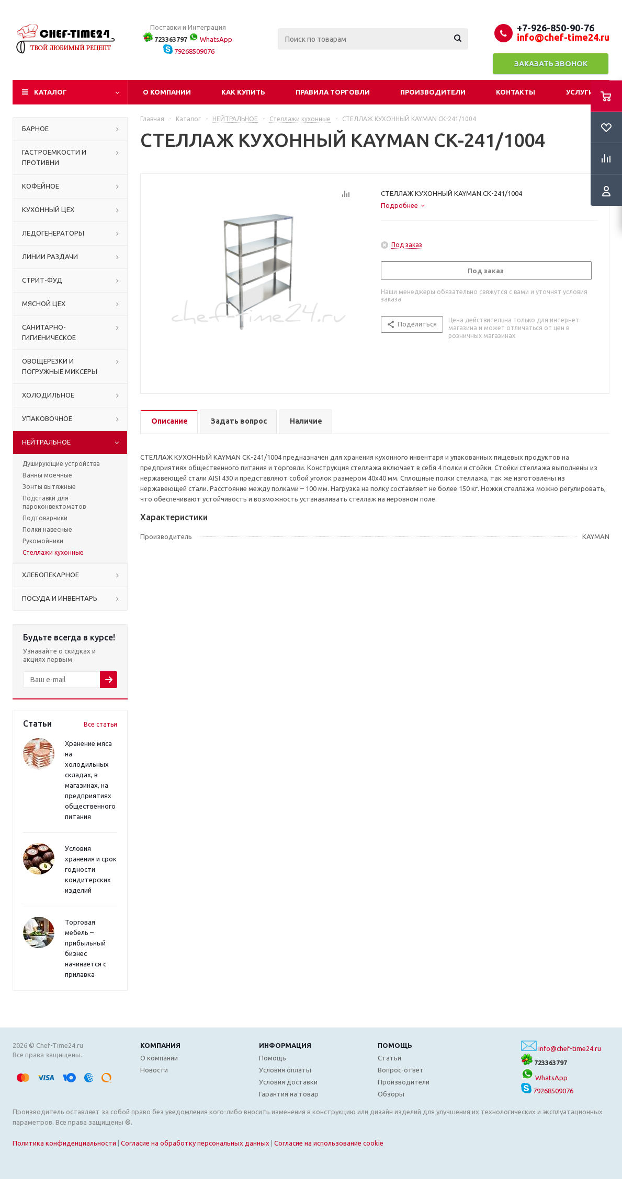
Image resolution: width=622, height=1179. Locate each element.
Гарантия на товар (289, 1094)
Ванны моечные (47, 475)
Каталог (50, 92)
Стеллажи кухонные (53, 552)
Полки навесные (47, 529)
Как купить (243, 92)
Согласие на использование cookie (328, 1143)
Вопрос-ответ (401, 1069)
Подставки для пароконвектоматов (54, 502)
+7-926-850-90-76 (555, 27)
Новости (154, 1069)
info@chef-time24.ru (569, 1048)
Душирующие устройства (61, 463)
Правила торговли (333, 92)
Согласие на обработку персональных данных (195, 1143)
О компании (167, 92)
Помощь (395, 1045)
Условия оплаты (285, 1069)
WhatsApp (210, 39)
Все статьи (100, 724)
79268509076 (188, 51)
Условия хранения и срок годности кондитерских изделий (91, 869)
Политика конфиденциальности (64, 1143)
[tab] (403, 205)
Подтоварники (44, 518)
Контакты (515, 92)
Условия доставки (288, 1081)
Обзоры (391, 1094)
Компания (160, 1045)
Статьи (389, 1057)
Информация (285, 1045)
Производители (433, 92)
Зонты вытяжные (49, 486)
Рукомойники (42, 541)
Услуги (580, 92)
